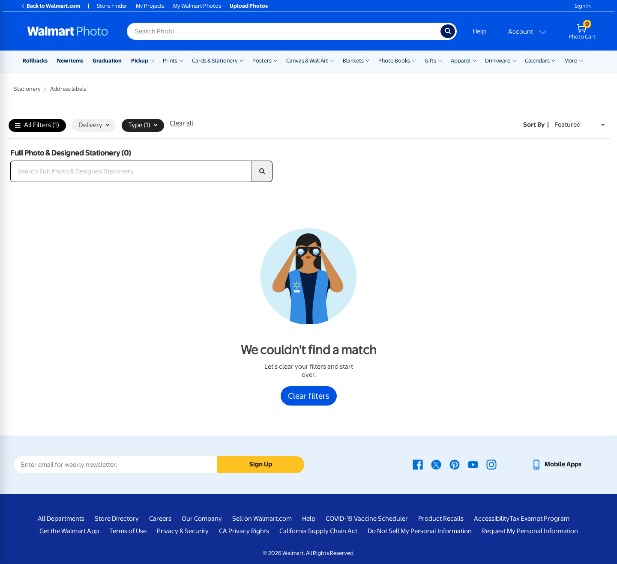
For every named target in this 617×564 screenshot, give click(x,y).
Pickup (139, 60)
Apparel (460, 60)
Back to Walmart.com (50, 6)
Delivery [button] (93, 125)
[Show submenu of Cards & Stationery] (241, 60)
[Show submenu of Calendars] (553, 60)
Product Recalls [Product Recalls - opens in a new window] (441, 518)
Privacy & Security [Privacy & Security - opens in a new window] (183, 531)
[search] (262, 171)
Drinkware (497, 60)
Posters (262, 60)
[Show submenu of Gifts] (440, 60)
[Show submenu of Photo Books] (413, 60)
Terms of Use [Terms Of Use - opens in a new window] (128, 531)
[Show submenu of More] (581, 60)
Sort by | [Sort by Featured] (536, 124)
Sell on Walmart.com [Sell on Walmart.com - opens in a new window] (262, 518)
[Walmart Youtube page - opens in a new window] (473, 464)
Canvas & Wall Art (307, 60)
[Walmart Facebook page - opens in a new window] (418, 464)
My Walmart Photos (197, 6)
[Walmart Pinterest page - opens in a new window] (454, 464)
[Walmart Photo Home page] (67, 31)
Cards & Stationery (215, 60)
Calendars (537, 60)
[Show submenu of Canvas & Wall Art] (332, 60)
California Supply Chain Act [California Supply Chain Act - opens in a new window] (318, 531)
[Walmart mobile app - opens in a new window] (556, 464)
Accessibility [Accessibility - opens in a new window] (491, 518)
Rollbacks (35, 60)
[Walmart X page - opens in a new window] (436, 464)
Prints (170, 60)
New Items (70, 60)
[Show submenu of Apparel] (474, 60)
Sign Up (260, 464)
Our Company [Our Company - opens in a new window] (202, 518)
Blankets (353, 60)
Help (479, 31)
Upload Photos (249, 6)
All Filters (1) (37, 125)
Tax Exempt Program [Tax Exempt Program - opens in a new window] (539, 518)
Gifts (430, 60)
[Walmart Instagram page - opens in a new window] (491, 464)
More (570, 60)
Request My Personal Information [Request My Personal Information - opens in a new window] (530, 531)
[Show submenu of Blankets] (367, 60)
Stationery (27, 89)
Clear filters (308, 395)
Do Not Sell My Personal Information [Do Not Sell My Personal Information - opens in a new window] (420, 531)
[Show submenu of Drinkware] (514, 60)
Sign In (582, 6)
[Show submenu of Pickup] (152, 60)
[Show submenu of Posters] (275, 60)
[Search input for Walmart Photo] (283, 31)
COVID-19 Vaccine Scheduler (367, 518)
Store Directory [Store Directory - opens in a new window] (117, 518)
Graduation (107, 60)
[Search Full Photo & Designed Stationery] (131, 171)
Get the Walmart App (69, 531)
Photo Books (394, 60)
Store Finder (112, 6)
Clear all (181, 123)
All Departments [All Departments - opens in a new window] (61, 518)
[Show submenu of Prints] (181, 60)
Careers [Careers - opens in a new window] (160, 518)
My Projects (150, 6)
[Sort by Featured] (579, 124)
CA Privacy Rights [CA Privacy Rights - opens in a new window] (244, 531)
